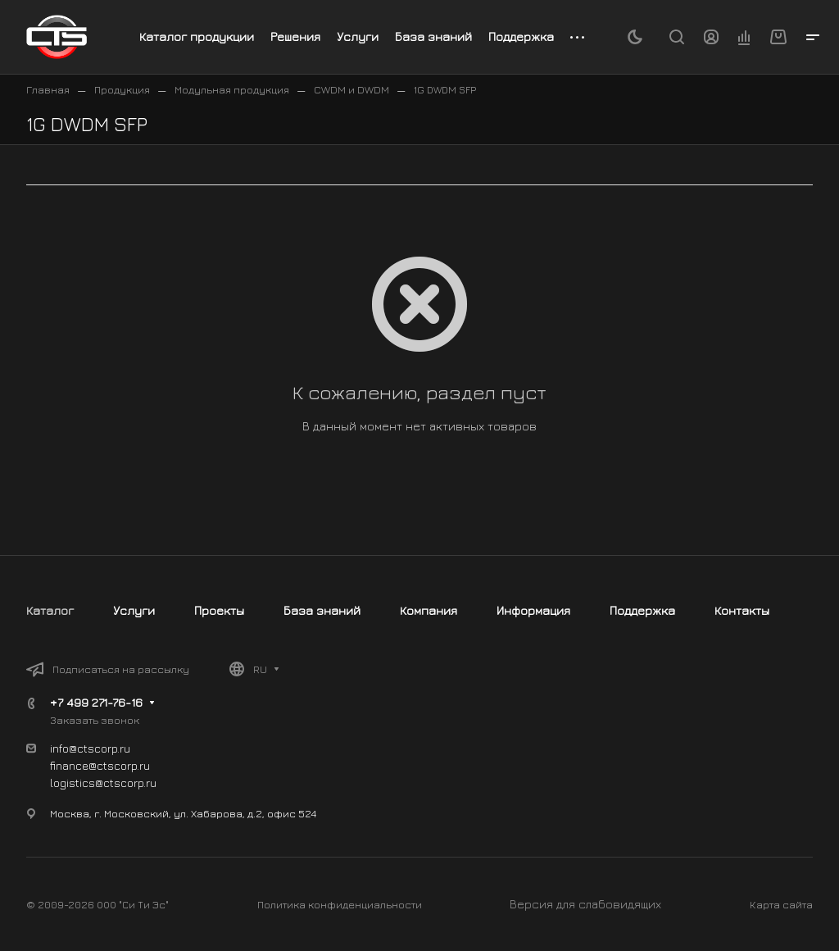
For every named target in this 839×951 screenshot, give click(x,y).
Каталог (50, 610)
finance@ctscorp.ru (100, 765)
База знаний (322, 610)
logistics (72, 782)
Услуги (134, 610)
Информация (533, 610)
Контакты (741, 610)
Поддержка (642, 610)
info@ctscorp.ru (90, 748)
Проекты (219, 610)
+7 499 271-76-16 (96, 702)
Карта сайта (781, 904)
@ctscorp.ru (125, 782)
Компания (428, 610)
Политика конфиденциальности (339, 904)
